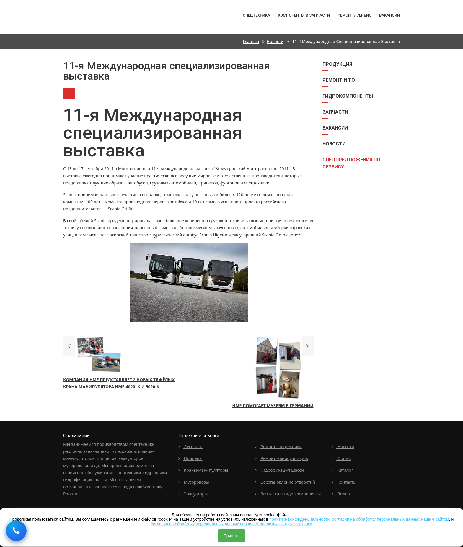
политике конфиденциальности (299, 519)
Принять (232, 535)
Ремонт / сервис (354, 15)
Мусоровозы (193, 482)
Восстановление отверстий (285, 482)
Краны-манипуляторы (203, 470)
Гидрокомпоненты (347, 96)
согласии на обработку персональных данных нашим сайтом (390, 519)
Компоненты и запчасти (304, 15)
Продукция (337, 64)
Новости (275, 41)
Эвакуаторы (193, 494)
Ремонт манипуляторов (281, 458)
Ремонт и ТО (338, 80)
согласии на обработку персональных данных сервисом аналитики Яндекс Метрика (231, 523)
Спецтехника (74, 17)
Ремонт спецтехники (278, 446)
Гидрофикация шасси (279, 470)
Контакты (344, 482)
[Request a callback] (16, 530)
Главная (251, 41)
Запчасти (335, 112)
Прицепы (190, 458)
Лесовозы (190, 446)
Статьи (341, 458)
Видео (341, 494)
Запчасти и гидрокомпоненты (288, 494)
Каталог (342, 470)
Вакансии (389, 15)
